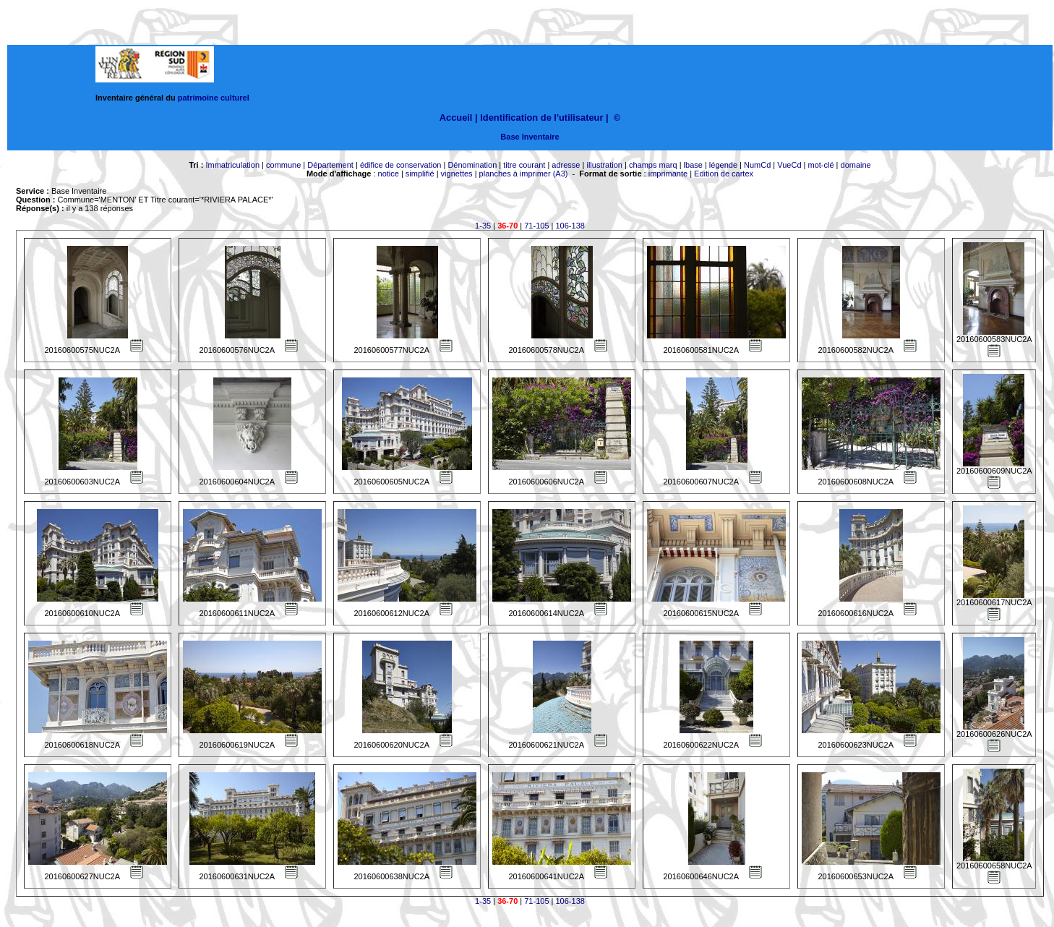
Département (330, 165)
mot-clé (821, 165)
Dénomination (472, 165)
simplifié (420, 173)
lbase (693, 165)
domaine (856, 165)
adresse (566, 165)
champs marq (653, 165)
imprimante (667, 173)
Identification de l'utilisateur (541, 117)
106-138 (570, 225)
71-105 (536, 225)
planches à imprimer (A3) (523, 173)
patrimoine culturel (213, 97)
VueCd (789, 165)
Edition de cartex (723, 173)
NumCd (757, 165)
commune (283, 165)
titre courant (524, 165)
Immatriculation (232, 165)
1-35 (483, 225)
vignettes (457, 173)
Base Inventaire (529, 136)
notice (388, 173)
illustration (604, 165)
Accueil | (459, 117)
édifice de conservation (401, 165)
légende (723, 165)
